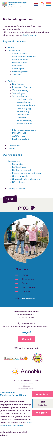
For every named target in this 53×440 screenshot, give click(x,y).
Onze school (14, 50)
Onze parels (14, 161)
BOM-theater (19, 182)
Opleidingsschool (20, 71)
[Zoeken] (42, 4)
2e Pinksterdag (24, 120)
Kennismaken (18, 84)
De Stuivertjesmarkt (22, 170)
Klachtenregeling (20, 139)
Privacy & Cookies (16, 188)
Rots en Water (19, 62)
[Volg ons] (23, 208)
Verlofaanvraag (20, 90)
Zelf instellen (42, 403)
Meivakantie (23, 114)
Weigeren (41, 412)
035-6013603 (26, 323)
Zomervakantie (24, 123)
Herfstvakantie (24, 99)
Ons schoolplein (20, 176)
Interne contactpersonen (24, 130)
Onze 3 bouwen (20, 59)
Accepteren (42, 394)
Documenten (14, 145)
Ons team (17, 65)
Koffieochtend (19, 167)
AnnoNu (16, 74)
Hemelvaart (23, 117)
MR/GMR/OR (19, 133)
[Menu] (48, 3)
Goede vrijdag (24, 108)
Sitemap (26, 386)
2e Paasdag (23, 111)
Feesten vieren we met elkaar (27, 173)
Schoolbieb (17, 164)
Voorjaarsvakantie (26, 105)
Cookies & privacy (26, 384)
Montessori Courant (22, 87)
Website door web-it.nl (26, 388)
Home (11, 47)
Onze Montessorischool (24, 56)
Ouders (11, 81)
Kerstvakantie (23, 102)
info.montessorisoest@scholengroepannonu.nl (26, 326)
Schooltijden (18, 68)
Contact (12, 148)
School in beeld (19, 53)
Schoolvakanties (20, 96)
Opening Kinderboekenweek (26, 179)
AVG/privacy (18, 136)
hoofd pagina (29, 35)
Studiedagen (18, 93)
